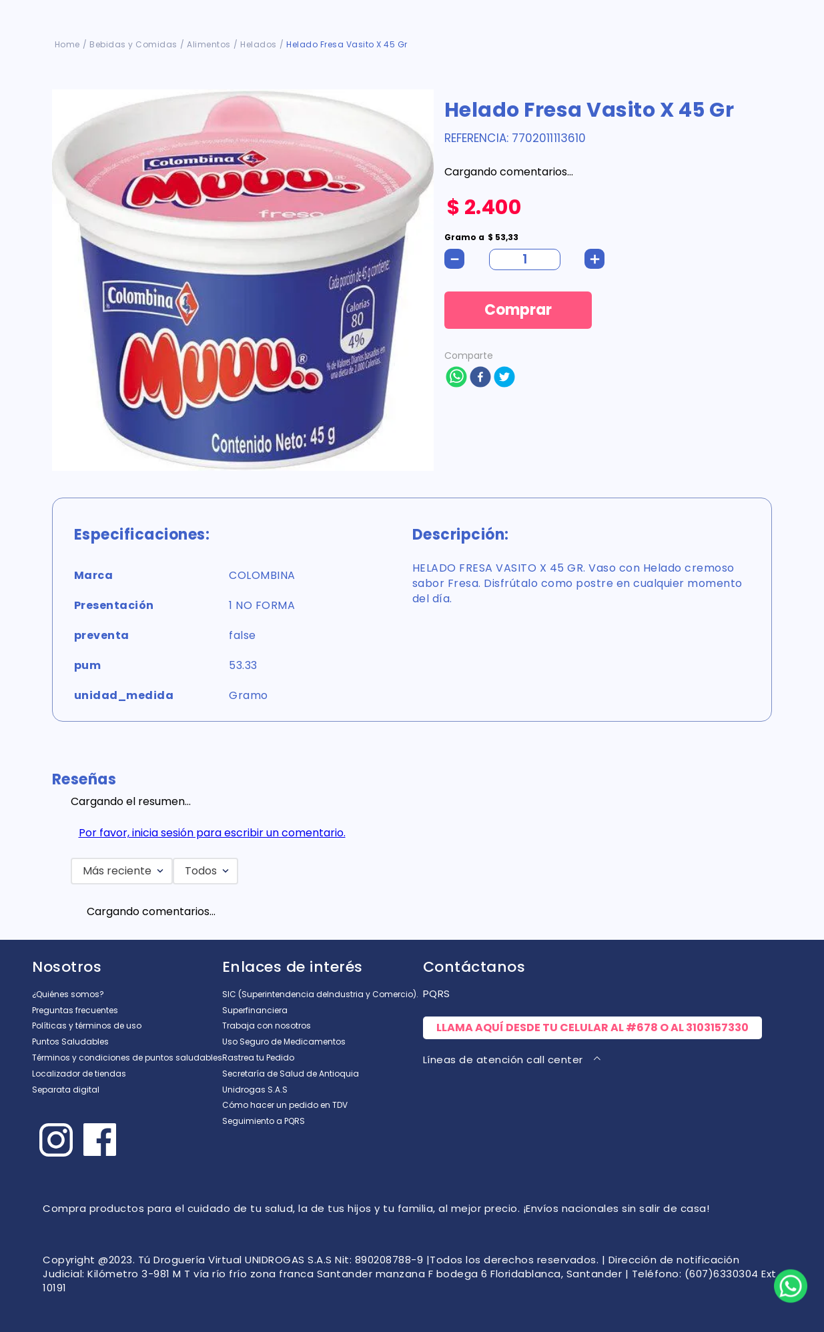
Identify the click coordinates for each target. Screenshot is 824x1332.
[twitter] (504, 378)
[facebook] (480, 378)
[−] (454, 259)
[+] (594, 259)
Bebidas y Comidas (133, 44)
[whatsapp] (456, 378)
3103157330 (717, 1027)
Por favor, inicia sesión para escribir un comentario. (212, 832)
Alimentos (209, 44)
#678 (642, 1027)
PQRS (436, 993)
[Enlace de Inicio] (67, 44)
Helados (258, 44)
